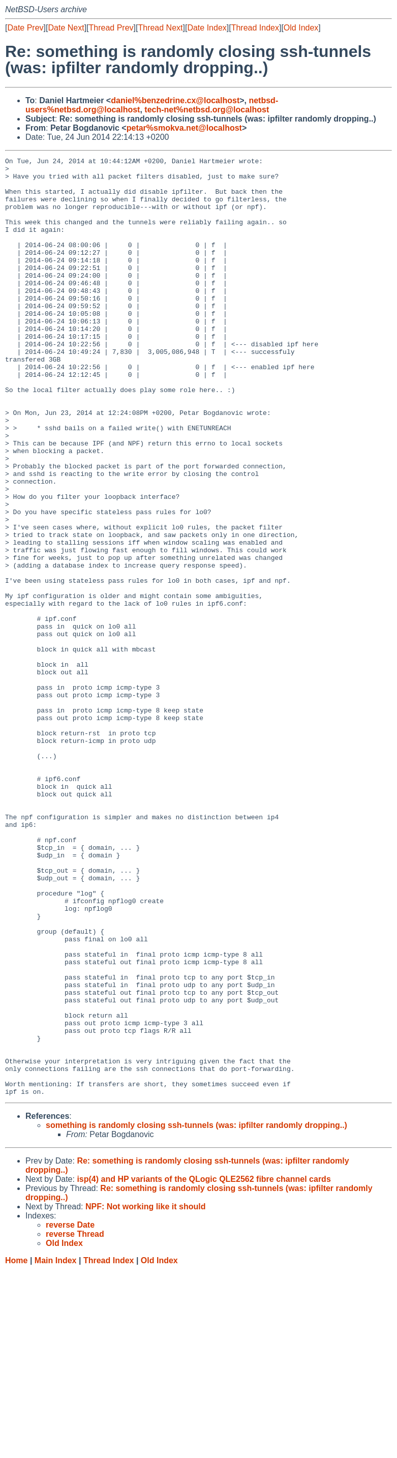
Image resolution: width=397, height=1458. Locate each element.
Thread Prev (111, 27)
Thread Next (160, 27)
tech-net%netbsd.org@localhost (206, 109)
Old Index (301, 27)
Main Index (56, 1448)
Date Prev (25, 27)
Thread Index (255, 27)
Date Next (66, 27)
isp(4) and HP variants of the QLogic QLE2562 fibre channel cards (203, 1366)
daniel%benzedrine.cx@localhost (175, 100)
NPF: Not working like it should (145, 1394)
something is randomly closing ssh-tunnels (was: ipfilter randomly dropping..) (196, 1312)
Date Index (206, 27)
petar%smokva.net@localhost (184, 128)
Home (16, 1448)
